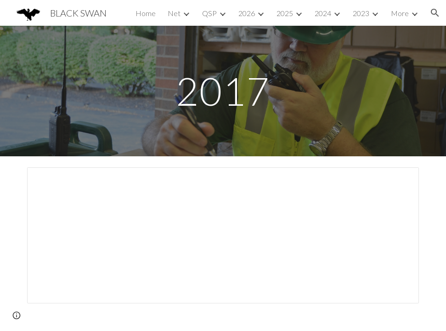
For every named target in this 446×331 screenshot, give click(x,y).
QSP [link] (209, 13)
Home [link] (145, 13)
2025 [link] (285, 13)
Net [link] (174, 13)
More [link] (400, 13)
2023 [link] (361, 13)
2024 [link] (323, 13)
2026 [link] (246, 13)
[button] (435, 13)
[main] (223, 91)
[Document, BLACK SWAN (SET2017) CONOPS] (223, 235)
